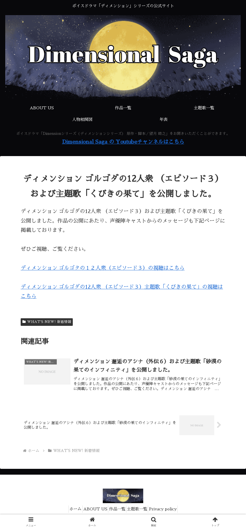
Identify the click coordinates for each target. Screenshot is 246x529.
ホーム (67, 511)
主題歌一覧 (142, 511)
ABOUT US (91, 511)
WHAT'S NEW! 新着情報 (46, 322)
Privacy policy (172, 511)
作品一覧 (117, 511)
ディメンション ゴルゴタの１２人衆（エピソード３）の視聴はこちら (103, 268)
